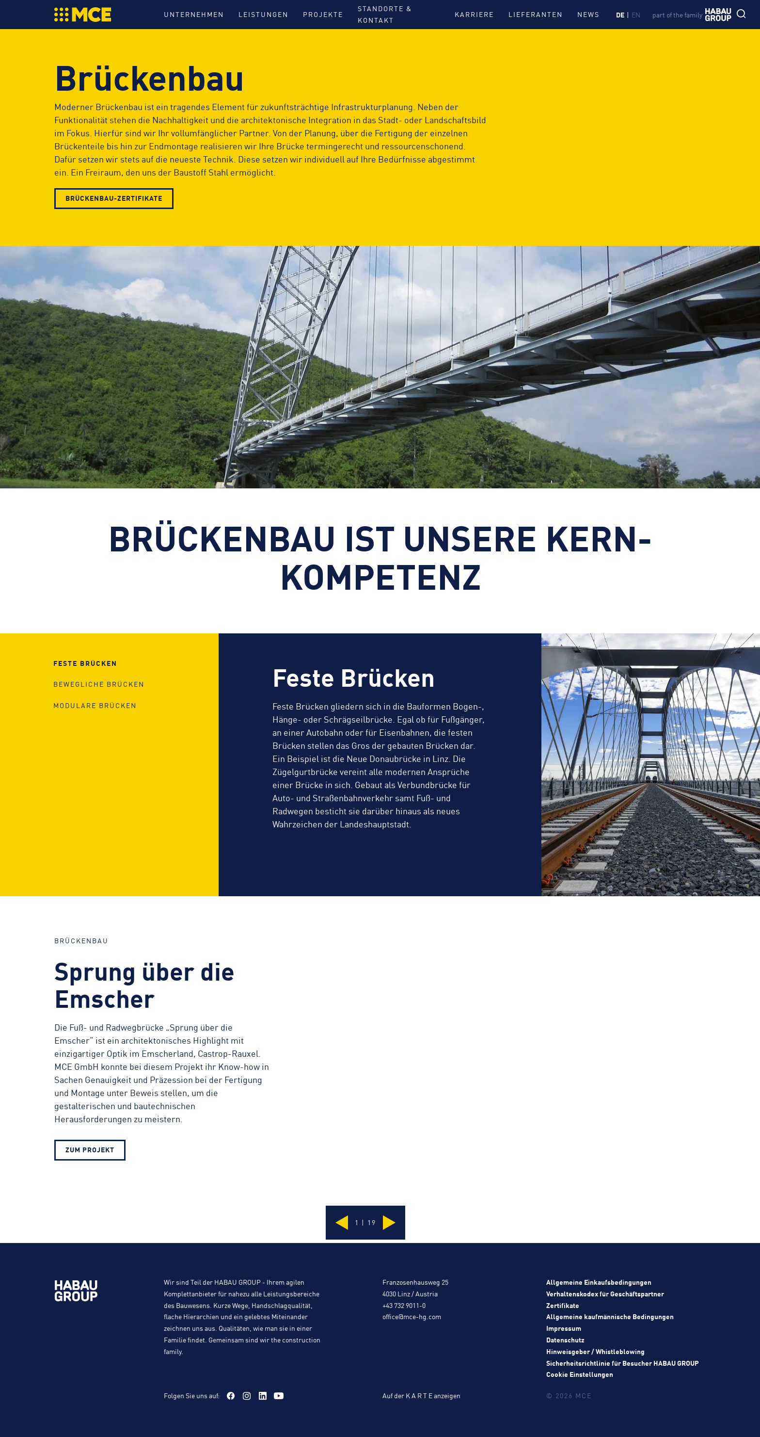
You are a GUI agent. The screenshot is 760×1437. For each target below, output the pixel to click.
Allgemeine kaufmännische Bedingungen (610, 1316)
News (582, 14)
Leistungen (263, 14)
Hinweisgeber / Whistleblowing (595, 1351)
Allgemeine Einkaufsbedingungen (598, 1282)
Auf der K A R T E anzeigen (421, 1395)
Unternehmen (194, 14)
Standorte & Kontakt (385, 14)
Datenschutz (565, 1339)
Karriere (468, 14)
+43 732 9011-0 (404, 1305)
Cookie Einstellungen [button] (579, 1374)
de (622, 14)
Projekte (323, 14)
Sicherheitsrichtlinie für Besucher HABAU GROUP (622, 1363)
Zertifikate (562, 1305)
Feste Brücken (85, 705)
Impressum (563, 1328)
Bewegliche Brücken (98, 739)
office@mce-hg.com (411, 1316)
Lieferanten (529, 14)
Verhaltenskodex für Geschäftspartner (605, 1293)
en (637, 14)
